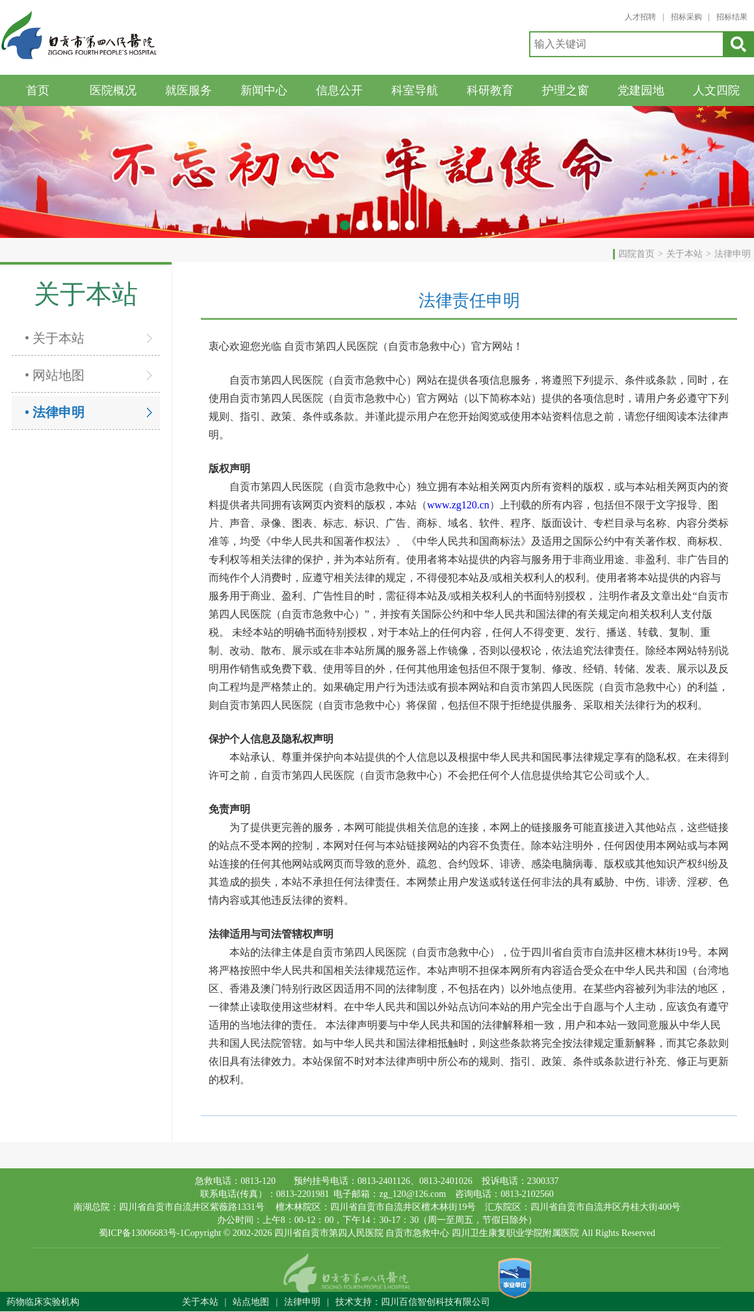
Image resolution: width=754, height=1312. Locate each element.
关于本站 (684, 254)
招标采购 (686, 16)
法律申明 (732, 254)
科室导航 (414, 90)
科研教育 (490, 90)
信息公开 (339, 90)
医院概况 (113, 90)
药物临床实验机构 (42, 1302)
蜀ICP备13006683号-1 (141, 1233)
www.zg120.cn (458, 504)
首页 (37, 90)
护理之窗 (565, 90)
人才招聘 (640, 16)
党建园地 (641, 90)
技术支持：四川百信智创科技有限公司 (412, 1302)
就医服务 (188, 90)
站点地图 (251, 1302)
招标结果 (732, 16)
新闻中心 (263, 90)
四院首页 (636, 254)
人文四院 (716, 90)
